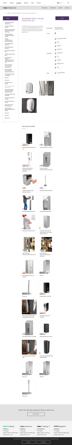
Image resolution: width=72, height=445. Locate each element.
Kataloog (9, 13)
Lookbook (59, 60)
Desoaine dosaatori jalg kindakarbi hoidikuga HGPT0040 (10, 31)
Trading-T (26, 3)
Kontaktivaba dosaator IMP (10, 52)
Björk (58, 42)
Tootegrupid (44, 8)
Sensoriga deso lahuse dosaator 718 (9, 87)
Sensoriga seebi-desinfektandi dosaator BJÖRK (10, 110)
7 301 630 (41, 431)
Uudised (60, 8)
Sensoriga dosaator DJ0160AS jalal (9, 106)
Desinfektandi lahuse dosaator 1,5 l (9, 24)
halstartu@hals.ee (41, 429)
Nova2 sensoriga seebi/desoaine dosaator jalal (8, 66)
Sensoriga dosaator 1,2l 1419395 (10, 99)
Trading (12, 3)
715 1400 (6, 431)
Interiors (18, 3)
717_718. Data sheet (61, 72)
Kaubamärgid (53, 8)
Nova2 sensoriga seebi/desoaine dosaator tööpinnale (9, 71)
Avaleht (5, 3)
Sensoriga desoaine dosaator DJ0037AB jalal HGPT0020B (9, 91)
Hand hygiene (60, 53)
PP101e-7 (7, 78)
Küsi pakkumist (36, 414)
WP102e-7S (7, 118)
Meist (32, 3)
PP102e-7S (7, 80)
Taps (58, 67)
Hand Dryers (59, 49)
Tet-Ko (62, 29)
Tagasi (7, 18)
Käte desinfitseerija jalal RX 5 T (9, 45)
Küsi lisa (62, 18)
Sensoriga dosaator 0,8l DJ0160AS (10, 95)
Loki (58, 56)
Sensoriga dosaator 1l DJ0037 (9, 102)
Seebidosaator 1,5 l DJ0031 (9, 84)
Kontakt (39, 3)
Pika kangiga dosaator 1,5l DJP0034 (10, 75)
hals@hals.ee (6, 429)
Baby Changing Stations (61, 38)
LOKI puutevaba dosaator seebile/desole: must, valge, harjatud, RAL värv (9, 60)
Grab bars (59, 46)
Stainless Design (60, 63)
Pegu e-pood (57, 27)
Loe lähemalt (43, 442)
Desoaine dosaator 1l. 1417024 (9, 27)
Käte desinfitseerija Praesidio (9, 48)
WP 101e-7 (7, 113)
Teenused (67, 8)
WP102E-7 (7, 116)
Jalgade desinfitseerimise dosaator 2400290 (9, 40)
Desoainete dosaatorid (16, 13)
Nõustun (29, 442)
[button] (68, 3)
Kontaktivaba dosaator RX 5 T (10, 55)
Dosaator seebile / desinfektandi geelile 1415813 (9, 36)
